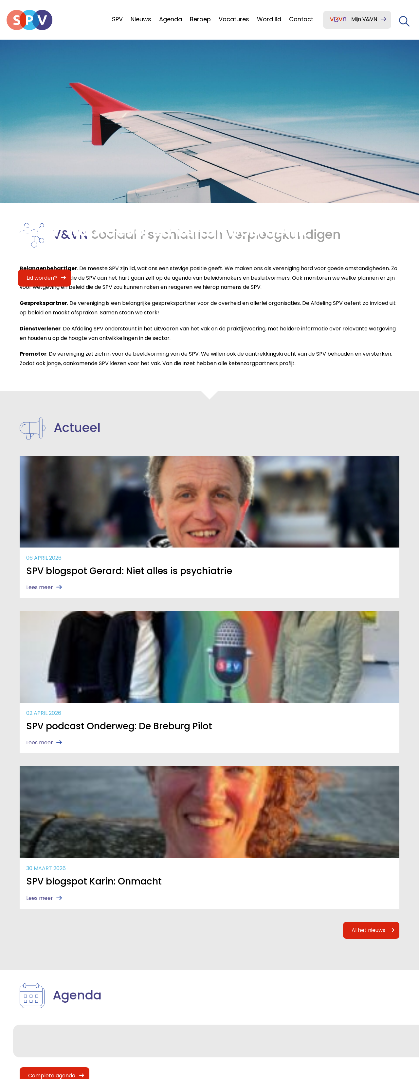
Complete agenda (50, 794)
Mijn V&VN (364, 19)
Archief (127, 981)
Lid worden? (134, 938)
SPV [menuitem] (117, 19)
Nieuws (28, 952)
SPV (23, 938)
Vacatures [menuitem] (234, 19)
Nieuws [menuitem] (141, 19)
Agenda (29, 966)
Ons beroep (35, 981)
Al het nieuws (370, 649)
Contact (129, 952)
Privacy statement (336, 998)
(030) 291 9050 (276, 966)
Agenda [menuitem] (170, 19)
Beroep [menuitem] (200, 19)
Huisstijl (128, 966)
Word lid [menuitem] (269, 19)
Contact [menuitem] (301, 19)
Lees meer (38, 605)
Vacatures (33, 995)
